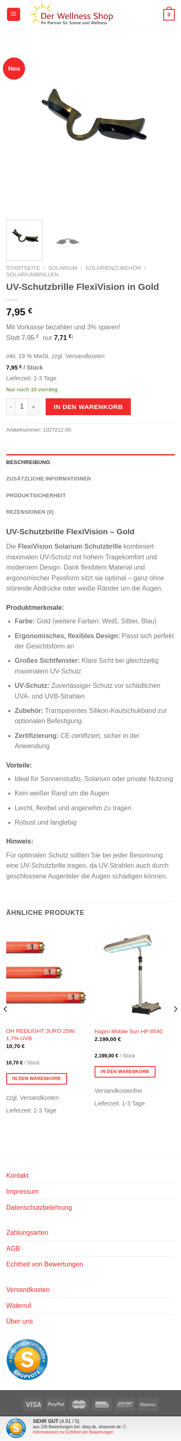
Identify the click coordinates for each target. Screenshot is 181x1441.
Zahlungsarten (27, 1232)
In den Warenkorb (88, 406)
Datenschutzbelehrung (39, 1207)
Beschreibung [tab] (28, 462)
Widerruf (18, 1305)
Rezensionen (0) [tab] (29, 512)
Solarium (62, 268)
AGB (13, 1248)
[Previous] (6, 1026)
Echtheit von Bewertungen (44, 1264)
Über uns (19, 1321)
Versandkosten (28, 1289)
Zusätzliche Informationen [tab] (48, 479)
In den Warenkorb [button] (36, 1078)
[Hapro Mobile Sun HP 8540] (135, 974)
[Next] (175, 1026)
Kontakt (17, 1175)
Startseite (23, 268)
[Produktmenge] (21, 406)
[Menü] (13, 14)
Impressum (22, 1191)
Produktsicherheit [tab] (36, 495)
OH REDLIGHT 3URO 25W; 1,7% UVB (41, 1034)
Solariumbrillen (32, 274)
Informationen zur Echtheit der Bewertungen (73, 1432)
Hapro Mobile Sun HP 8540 (128, 1031)
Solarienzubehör (113, 268)
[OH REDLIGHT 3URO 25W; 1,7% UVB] (46, 974)
